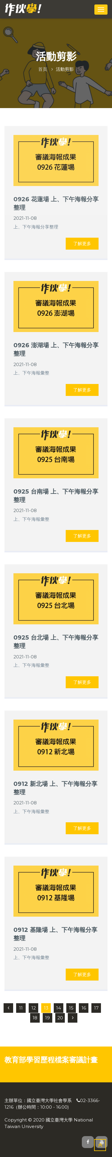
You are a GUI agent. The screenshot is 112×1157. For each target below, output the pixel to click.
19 (47, 1018)
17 (96, 1008)
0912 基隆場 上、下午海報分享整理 (55, 934)
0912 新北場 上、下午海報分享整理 (55, 788)
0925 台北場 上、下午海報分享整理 (55, 641)
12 (33, 1008)
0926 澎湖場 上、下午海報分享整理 (56, 349)
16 (84, 1008)
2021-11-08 (25, 218)
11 (21, 1008)
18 (35, 1018)
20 (60, 1018)
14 (58, 1008)
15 (71, 1008)
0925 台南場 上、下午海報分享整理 (55, 495)
